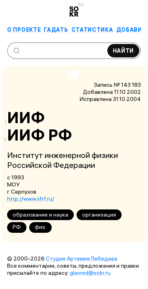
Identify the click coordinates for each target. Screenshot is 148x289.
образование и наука (40, 214)
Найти (123, 50)
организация (99, 214)
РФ (17, 226)
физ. (40, 226)
